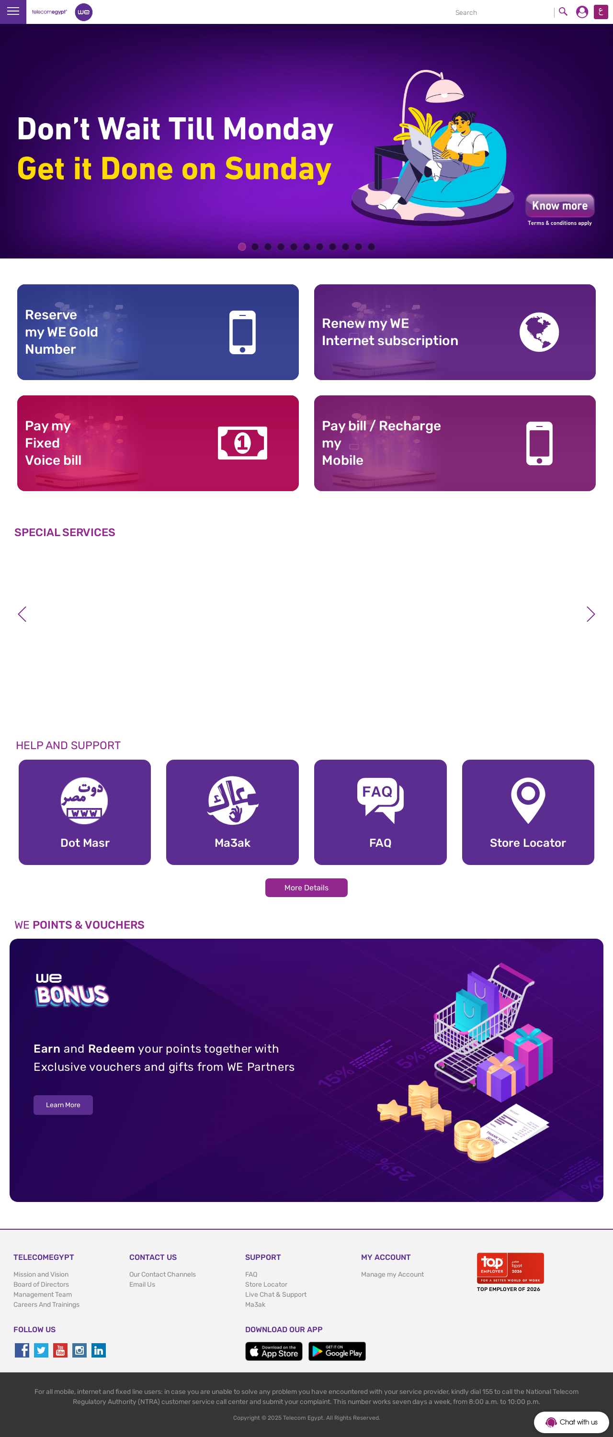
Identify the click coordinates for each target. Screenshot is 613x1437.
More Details (306, 887)
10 (358, 247)
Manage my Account (392, 1274)
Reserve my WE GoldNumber (61, 332)
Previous (22, 614)
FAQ (251, 1274)
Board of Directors (41, 1284)
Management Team (42, 1295)
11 (371, 247)
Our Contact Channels (162, 1274)
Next (591, 614)
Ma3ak (255, 1305)
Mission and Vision (40, 1274)
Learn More (63, 1105)
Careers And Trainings (46, 1305)
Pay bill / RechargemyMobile (381, 443)
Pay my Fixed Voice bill (53, 443)
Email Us (142, 1284)
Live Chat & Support (275, 1295)
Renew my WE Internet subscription (390, 331)
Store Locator (266, 1284)
